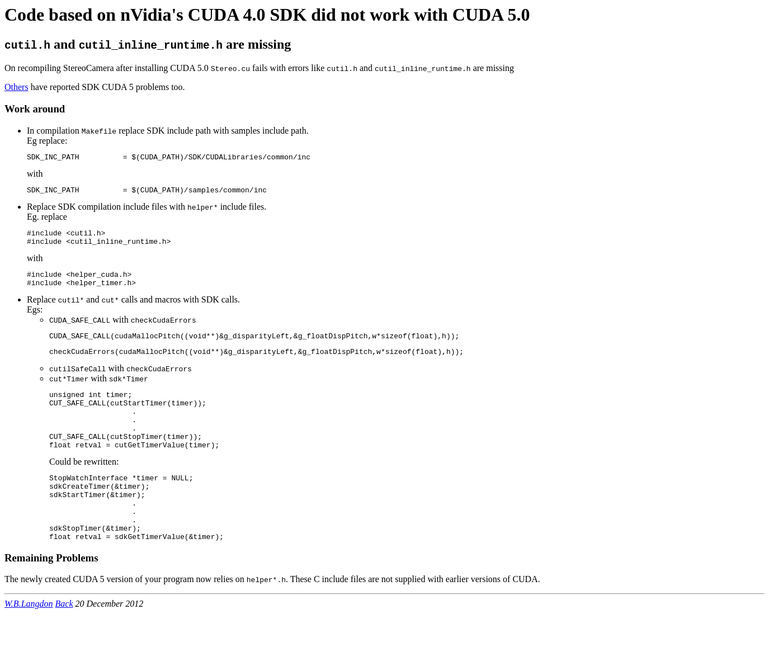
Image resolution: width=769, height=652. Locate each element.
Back (64, 642)
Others (16, 87)
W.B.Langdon (28, 642)
